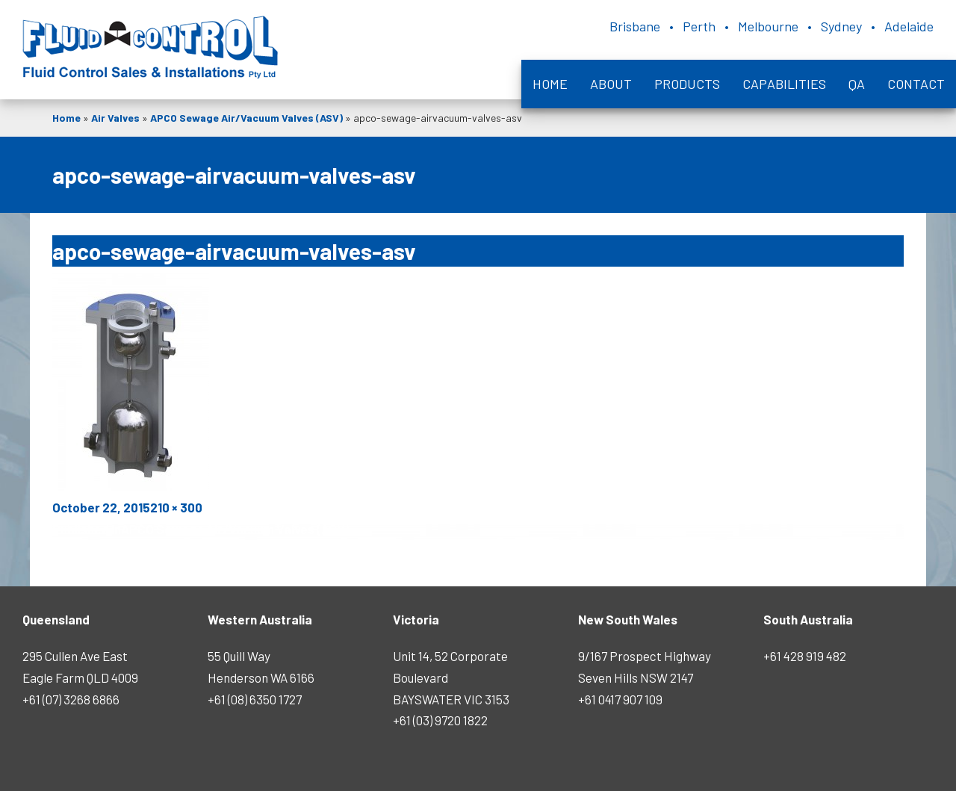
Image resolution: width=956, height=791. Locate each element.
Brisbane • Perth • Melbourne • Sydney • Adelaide (771, 26)
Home (550, 83)
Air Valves (115, 117)
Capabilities (784, 83)
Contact (916, 83)
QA (856, 83)
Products (687, 83)
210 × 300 (176, 507)
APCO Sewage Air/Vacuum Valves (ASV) (246, 117)
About (611, 83)
